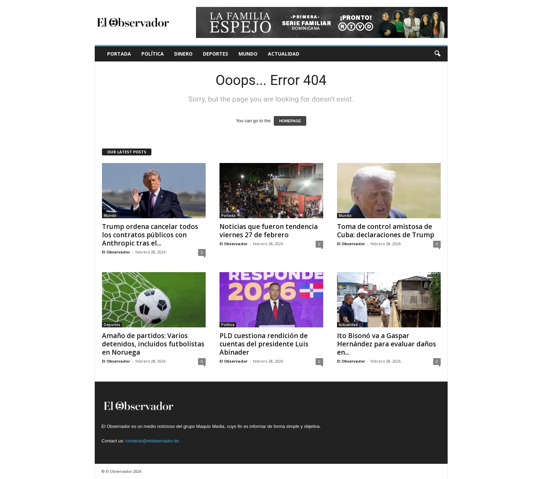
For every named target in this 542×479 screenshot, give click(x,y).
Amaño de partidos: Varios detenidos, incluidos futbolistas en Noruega (153, 344)
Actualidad (283, 53)
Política (152, 53)
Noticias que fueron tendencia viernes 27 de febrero (268, 230)
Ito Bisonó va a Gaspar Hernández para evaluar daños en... (386, 344)
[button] (437, 53)
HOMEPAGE (290, 121)
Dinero (183, 53)
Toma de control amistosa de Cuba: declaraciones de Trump (385, 230)
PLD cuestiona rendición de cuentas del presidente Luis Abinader (263, 344)
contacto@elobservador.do (152, 440)
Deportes (215, 53)
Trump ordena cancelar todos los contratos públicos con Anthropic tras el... (150, 235)
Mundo (248, 53)
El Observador (116, 252)
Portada (119, 53)
